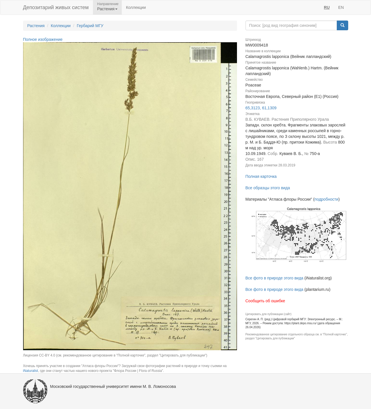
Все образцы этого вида (268, 188)
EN (341, 7)
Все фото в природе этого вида (274, 278)
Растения (36, 25)
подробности (326, 199)
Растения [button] (107, 9)
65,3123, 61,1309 (261, 108)
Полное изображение (43, 39)
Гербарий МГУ (90, 25)
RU (327, 7)
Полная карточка (261, 176)
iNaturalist (30, 371)
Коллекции (136, 7)
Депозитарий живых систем (56, 7)
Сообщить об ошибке (265, 301)
